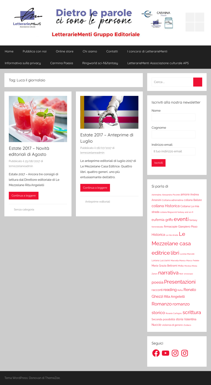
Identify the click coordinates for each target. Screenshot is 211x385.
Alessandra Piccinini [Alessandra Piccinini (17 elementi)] (171, 194)
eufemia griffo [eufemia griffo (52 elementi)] (162, 220)
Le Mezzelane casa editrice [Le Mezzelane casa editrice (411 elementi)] (171, 243)
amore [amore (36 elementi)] (185, 194)
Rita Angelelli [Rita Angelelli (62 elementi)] (174, 296)
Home (9, 51)
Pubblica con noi (35, 51)
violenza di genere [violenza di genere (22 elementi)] (172, 325)
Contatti (112, 51)
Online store (64, 51)
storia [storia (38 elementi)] (179, 319)
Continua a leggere (24, 195)
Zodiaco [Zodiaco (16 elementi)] (187, 325)
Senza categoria (24, 209)
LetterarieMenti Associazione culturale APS (158, 63)
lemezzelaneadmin (21, 166)
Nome (156, 110)
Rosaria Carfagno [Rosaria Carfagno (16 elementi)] (174, 313)
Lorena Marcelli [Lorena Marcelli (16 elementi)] (187, 254)
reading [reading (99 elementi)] (170, 289)
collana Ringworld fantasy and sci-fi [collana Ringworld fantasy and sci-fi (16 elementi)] (176, 212)
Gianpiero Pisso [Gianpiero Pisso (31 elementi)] (187, 226)
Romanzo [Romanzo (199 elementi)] (162, 304)
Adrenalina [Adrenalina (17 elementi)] (156, 194)
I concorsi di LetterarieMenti (147, 51)
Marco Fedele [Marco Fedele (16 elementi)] (192, 260)
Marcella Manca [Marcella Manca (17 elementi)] (178, 260)
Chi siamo (90, 51)
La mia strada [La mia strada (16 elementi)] (172, 235)
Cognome (159, 127)
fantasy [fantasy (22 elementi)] (193, 220)
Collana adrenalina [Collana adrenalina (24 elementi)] (172, 200)
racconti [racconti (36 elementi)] (157, 290)
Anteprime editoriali (97, 201)
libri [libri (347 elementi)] (175, 253)
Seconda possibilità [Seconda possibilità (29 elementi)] (163, 319)
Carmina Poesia (61, 63)
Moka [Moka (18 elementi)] (181, 266)
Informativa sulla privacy (23, 63)
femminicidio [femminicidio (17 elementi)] (157, 226)
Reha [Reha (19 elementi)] (180, 290)
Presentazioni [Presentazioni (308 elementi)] (180, 282)
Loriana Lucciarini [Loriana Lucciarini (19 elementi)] (161, 260)
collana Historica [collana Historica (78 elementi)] (166, 206)
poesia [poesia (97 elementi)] (157, 282)
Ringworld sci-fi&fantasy (100, 63)
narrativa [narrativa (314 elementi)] (168, 273)
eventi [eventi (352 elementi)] (181, 219)
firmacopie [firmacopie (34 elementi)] (170, 226)
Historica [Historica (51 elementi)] (158, 234)
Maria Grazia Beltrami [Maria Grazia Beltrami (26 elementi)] (164, 265)
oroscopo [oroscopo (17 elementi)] (188, 273)
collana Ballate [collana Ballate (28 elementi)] (193, 200)
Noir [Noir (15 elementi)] (181, 274)
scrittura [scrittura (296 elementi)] (192, 312)
